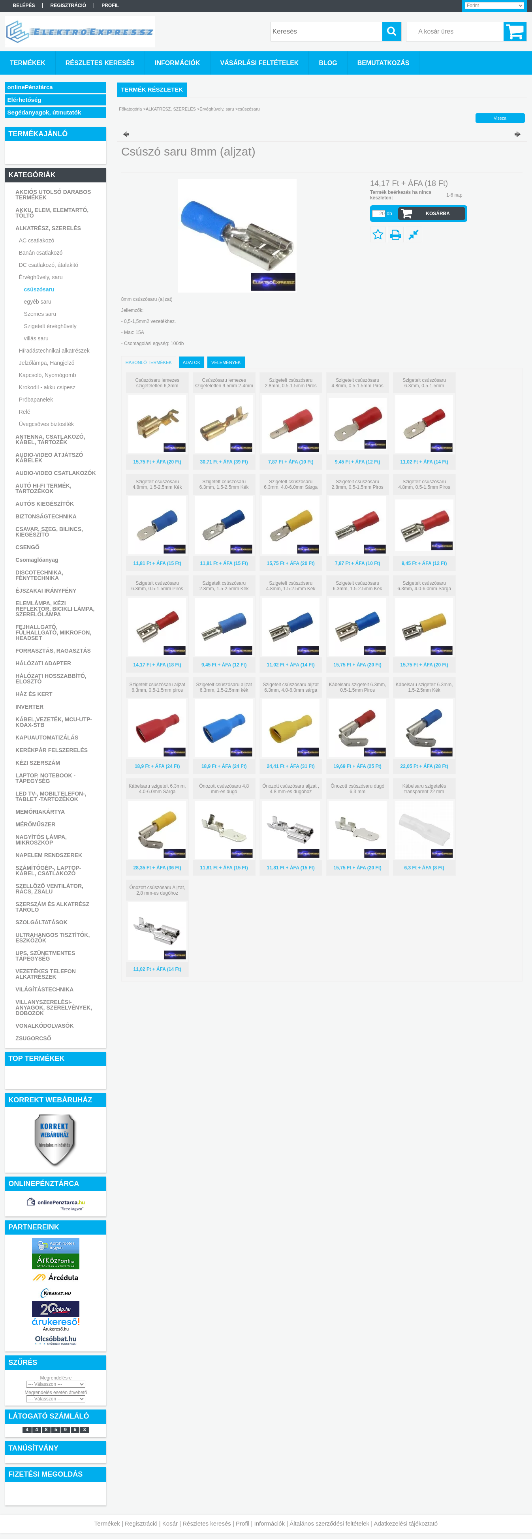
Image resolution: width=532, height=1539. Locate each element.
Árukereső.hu (56, 1329)
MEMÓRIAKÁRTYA (40, 812)
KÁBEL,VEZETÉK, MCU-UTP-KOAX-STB (53, 722)
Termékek (107, 1523)
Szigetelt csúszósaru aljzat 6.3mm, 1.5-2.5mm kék (224, 687)
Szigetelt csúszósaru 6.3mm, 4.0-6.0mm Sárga (291, 484)
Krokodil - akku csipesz (47, 387)
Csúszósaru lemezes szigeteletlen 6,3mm (157, 383)
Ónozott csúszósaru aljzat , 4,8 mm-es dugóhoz (290, 788)
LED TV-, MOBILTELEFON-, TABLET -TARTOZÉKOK (50, 796)
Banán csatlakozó (41, 253)
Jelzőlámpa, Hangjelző (47, 363)
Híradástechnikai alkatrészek (54, 350)
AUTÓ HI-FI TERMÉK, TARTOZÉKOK (43, 488)
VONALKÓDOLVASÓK (44, 1026)
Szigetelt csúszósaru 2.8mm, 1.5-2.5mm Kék (224, 585)
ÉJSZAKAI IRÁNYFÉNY (45, 590)
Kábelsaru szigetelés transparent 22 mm (424, 788)
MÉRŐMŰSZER (35, 824)
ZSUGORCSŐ (33, 1038)
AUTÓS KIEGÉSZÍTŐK (44, 504)
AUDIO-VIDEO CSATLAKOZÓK (55, 473)
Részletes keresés (206, 1523)
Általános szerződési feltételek (329, 1523)
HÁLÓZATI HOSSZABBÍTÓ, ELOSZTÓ (50, 679)
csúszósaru (39, 289)
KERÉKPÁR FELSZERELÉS (51, 750)
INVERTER (29, 707)
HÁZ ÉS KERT (33, 694)
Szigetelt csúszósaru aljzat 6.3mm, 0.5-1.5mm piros (157, 687)
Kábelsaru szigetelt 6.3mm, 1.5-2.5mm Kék (424, 687)
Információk (269, 1523)
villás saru (36, 338)
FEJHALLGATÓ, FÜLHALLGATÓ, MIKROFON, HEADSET (53, 632)
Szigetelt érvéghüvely (50, 326)
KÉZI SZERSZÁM (37, 763)
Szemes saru (40, 314)
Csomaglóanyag (36, 560)
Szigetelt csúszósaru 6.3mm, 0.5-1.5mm (424, 383)
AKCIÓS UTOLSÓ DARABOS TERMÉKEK (53, 195)
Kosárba (438, 213)
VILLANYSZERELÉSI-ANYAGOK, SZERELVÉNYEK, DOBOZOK (53, 1007)
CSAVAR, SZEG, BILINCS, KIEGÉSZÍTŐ (49, 532)
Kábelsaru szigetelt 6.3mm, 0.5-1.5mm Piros (357, 687)
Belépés (24, 5)
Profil (242, 1523)
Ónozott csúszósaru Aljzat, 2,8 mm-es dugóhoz (157, 890)
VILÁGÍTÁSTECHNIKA (44, 989)
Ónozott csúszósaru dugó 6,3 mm (357, 788)
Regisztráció (141, 1523)
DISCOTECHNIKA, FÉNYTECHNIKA (39, 575)
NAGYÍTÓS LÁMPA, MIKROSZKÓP (41, 840)
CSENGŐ (27, 547)
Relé (24, 412)
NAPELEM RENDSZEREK (48, 855)
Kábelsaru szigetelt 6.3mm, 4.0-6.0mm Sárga (157, 788)
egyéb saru (37, 301)
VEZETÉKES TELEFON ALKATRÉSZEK (45, 974)
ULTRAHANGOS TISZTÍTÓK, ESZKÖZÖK (52, 938)
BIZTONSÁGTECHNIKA (46, 516)
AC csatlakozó (36, 240)
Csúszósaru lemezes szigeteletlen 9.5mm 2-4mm (224, 383)
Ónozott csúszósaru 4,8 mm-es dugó (224, 788)
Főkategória (130, 109)
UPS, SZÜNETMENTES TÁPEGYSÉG (45, 956)
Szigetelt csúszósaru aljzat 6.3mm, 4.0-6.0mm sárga (290, 687)
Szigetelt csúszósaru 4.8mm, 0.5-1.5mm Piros (357, 383)
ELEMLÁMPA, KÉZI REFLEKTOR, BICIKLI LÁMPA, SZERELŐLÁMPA (54, 608)
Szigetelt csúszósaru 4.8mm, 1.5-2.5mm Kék (157, 484)
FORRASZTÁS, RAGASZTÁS (53, 651)
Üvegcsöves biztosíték (46, 424)
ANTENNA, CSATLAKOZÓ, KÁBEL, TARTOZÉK (50, 439)
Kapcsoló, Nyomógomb (47, 375)
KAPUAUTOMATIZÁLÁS (46, 737)
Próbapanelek (36, 399)
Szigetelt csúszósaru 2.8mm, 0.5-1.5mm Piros (291, 383)
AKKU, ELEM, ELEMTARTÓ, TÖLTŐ (51, 213)
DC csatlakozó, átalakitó (48, 265)
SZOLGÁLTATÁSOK (41, 922)
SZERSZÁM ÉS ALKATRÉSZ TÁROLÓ (52, 907)
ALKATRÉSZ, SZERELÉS (48, 228)
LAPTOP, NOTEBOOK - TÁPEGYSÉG (45, 778)
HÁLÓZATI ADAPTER (43, 663)
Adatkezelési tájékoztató (406, 1523)
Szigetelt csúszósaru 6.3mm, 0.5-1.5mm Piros (157, 585)
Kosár (170, 1523)
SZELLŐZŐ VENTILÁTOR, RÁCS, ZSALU (49, 889)
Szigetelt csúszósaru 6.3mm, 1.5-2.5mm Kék (224, 484)
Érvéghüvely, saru (41, 277)
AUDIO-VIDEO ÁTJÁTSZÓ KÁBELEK (49, 458)
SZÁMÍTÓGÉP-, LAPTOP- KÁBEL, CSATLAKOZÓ (48, 870)
